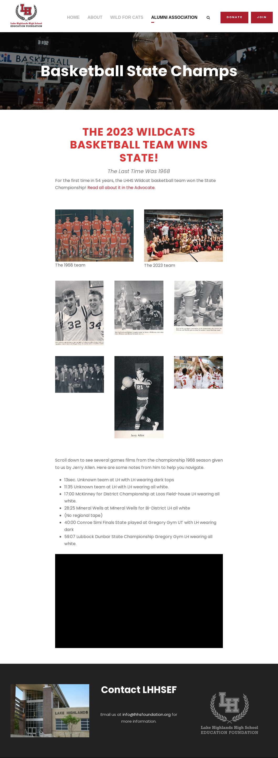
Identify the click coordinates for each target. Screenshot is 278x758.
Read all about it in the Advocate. (115, 187)
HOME (75, 17)
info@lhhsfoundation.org (146, 693)
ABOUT (96, 17)
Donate (235, 17)
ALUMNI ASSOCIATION (176, 17)
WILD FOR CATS (128, 17)
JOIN (262, 17)
